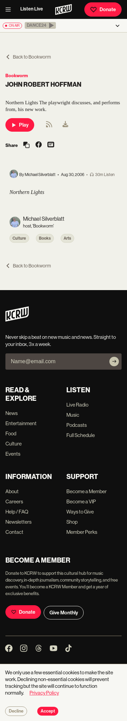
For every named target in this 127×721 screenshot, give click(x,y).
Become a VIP (81, 501)
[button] (40, 25)
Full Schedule (80, 435)
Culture (19, 238)
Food (10, 433)
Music (72, 415)
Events (12, 454)
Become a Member (86, 491)
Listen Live (31, 9)
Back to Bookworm (28, 57)
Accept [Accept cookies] (48, 711)
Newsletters (18, 522)
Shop (72, 522)
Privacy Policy (44, 693)
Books (45, 238)
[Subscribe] (114, 361)
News (11, 413)
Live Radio (77, 405)
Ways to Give (80, 512)
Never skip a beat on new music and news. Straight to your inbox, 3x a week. (60, 340)
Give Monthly (63, 613)
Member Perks (81, 532)
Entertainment (21, 423)
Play (19, 125)
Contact (14, 532)
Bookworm (16, 75)
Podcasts (76, 425)
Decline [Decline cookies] (16, 711)
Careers (14, 501)
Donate (103, 9)
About (12, 491)
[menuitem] (65, 125)
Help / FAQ (16, 512)
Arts (67, 238)
